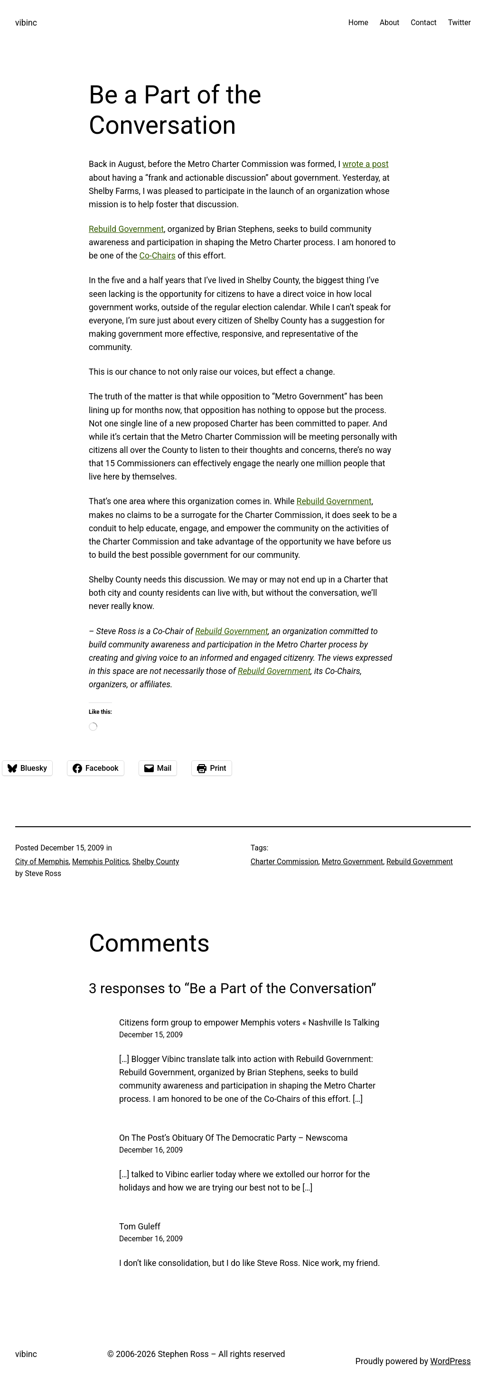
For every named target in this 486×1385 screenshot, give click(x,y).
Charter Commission (284, 862)
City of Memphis (42, 862)
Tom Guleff (139, 1226)
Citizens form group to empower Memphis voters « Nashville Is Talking (249, 1022)
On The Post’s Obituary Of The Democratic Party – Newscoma (233, 1138)
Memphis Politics (100, 862)
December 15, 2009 (151, 1035)
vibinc (26, 23)
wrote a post (366, 164)
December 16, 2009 (151, 1150)
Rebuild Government (126, 229)
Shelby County (155, 862)
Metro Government (352, 862)
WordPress (450, 1361)
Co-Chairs (158, 255)
